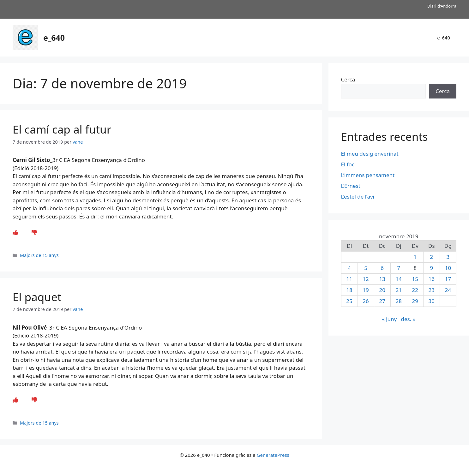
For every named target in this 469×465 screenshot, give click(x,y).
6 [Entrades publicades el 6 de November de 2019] (382, 267)
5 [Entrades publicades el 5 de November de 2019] (365, 267)
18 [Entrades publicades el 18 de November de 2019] (349, 290)
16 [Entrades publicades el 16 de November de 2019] (432, 279)
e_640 (54, 37)
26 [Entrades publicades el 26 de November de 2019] (366, 301)
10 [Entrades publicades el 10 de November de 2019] (448, 267)
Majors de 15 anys (39, 255)
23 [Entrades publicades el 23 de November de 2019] (432, 290)
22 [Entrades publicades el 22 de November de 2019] (415, 290)
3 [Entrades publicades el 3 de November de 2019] (448, 256)
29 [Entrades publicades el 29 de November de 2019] (415, 301)
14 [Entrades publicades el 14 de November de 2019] (398, 279)
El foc (348, 164)
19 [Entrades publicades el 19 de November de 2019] (366, 290)
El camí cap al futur (62, 129)
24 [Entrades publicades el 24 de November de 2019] (448, 290)
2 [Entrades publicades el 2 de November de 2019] (431, 256)
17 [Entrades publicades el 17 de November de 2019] (448, 279)
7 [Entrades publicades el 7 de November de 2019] (398, 267)
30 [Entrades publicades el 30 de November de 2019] (432, 301)
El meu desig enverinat (370, 153)
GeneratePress (273, 455)
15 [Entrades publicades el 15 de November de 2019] (415, 279)
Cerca (348, 79)
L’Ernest (350, 185)
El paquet (37, 296)
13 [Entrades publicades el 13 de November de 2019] (382, 279)
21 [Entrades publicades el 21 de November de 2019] (398, 290)
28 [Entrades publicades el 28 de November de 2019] (398, 301)
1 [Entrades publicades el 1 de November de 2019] (415, 256)
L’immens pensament (368, 175)
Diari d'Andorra (441, 6)
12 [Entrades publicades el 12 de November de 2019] (366, 279)
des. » (408, 319)
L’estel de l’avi (357, 196)
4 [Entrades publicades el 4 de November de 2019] (349, 267)
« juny (389, 319)
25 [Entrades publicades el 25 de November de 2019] (349, 301)
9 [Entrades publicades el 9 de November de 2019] (431, 267)
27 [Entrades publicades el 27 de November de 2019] (382, 301)
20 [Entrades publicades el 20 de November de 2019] (382, 290)
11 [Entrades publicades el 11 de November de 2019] (349, 279)
